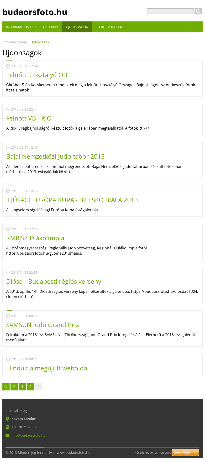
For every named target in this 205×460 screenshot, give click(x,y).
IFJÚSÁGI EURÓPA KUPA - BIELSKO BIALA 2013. (73, 200)
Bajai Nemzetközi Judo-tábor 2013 (55, 156)
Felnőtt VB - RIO (29, 118)
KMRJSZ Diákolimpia (35, 238)
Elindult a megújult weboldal (47, 368)
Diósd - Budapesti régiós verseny (53, 281)
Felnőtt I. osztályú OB (36, 75)
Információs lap (14, 42)
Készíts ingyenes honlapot (152, 452)
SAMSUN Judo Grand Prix (42, 324)
